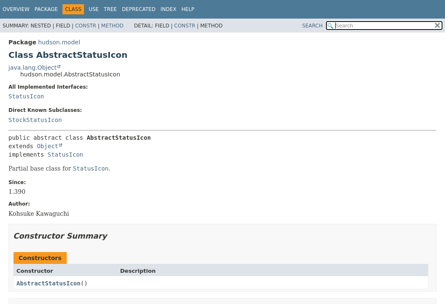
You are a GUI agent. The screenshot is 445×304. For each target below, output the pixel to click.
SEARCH (312, 26)
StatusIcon (26, 96)
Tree (110, 9)
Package (46, 9)
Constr (85, 26)
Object (47, 146)
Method (112, 26)
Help (188, 9)
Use (94, 9)
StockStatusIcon (35, 120)
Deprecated (139, 9)
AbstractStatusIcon (48, 283)
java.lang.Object (32, 67)
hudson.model (59, 42)
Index (168, 9)
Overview (16, 9)
